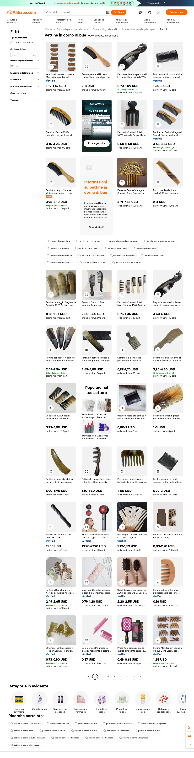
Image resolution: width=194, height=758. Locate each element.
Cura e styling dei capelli (104, 29)
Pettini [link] (163, 29)
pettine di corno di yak (58, 241)
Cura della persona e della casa (72, 29)
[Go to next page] (140, 677)
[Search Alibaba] (74, 12)
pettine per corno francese (65, 738)
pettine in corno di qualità (60, 262)
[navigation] (24, 353)
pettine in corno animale (59, 255)
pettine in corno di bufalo (52, 730)
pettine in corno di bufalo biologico (28, 738)
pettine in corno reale (115, 248)
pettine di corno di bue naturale (122, 241)
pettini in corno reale (58, 248)
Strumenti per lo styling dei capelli (138, 29)
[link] (190, 727)
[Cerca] (118, 12)
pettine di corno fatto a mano (26, 723)
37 (134, 677)
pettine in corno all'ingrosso (117, 723)
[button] (108, 12)
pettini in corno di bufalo (116, 730)
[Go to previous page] (89, 677)
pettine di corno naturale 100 (127, 262)
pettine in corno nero (22, 730)
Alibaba (48, 29)
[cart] (150, 12)
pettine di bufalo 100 (58, 723)
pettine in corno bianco (122, 255)
